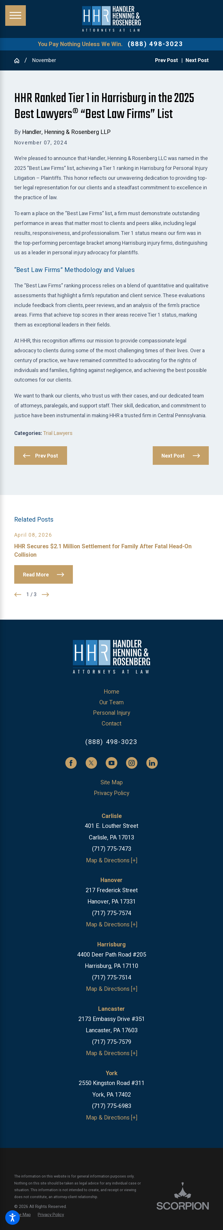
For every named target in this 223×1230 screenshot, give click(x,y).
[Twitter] (91, 763)
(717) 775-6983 (111, 1106)
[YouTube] (111, 763)
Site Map (111, 782)
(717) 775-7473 (111, 849)
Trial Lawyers (58, 433)
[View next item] (45, 594)
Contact (111, 723)
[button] (12, 1217)
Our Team (111, 702)
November (44, 60)
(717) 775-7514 (111, 977)
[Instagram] (132, 763)
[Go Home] (19, 60)
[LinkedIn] (152, 763)
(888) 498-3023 (155, 44)
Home (111, 691)
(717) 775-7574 (111, 913)
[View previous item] (17, 594)
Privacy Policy (111, 793)
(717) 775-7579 (111, 1042)
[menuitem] (111, 691)
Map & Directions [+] (111, 860)
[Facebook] (71, 763)
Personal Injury (111, 713)
